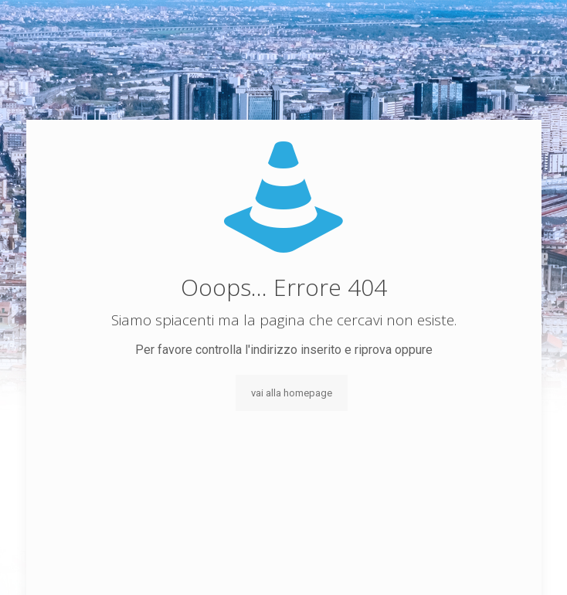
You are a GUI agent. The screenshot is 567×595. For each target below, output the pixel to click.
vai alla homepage (291, 393)
